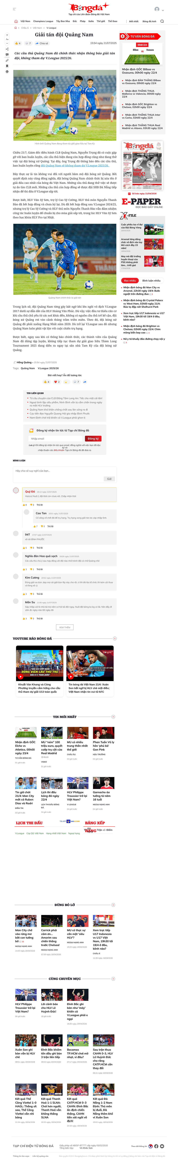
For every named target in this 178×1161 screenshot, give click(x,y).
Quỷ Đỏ (30, 491)
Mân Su (30, 602)
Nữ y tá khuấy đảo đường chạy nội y (144, 340)
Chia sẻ (44, 43)
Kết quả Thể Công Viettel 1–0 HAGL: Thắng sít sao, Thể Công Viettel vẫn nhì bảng (26, 1108)
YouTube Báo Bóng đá (32, 638)
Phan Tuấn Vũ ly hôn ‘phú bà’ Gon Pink (103, 745)
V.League (19, 833)
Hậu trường (99, 754)
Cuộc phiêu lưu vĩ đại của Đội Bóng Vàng (132, 226)
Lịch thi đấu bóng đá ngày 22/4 (50, 795)
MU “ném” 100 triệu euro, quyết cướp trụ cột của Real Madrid (51, 749)
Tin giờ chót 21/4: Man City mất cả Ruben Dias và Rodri (24, 797)
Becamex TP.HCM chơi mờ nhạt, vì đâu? (77, 1053)
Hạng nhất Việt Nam (56, 833)
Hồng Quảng (24, 362)
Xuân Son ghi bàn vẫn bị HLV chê (25, 1053)
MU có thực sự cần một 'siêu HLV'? (76, 933)
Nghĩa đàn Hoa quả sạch (41, 555)
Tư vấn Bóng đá (23, 758)
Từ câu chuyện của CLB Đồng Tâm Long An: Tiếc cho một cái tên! (66, 398)
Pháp (82, 21)
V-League (51, 27)
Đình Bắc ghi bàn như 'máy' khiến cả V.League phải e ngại (77, 1011)
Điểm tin (19, 808)
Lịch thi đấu (29, 822)
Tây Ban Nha (63, 21)
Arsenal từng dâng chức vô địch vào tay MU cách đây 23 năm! (131, 243)
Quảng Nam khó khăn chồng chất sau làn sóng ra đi (59, 409)
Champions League (43, 21)
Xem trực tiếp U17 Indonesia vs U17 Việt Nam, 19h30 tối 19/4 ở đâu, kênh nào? (103, 939)
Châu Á (25, 27)
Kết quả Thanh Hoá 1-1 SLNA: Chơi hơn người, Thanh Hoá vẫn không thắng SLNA (51, 1108)
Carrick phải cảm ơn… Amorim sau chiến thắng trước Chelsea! (50, 937)
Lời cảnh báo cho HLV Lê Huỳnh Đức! (49, 1007)
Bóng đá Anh (149, 21)
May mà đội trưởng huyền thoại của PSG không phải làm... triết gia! (131, 260)
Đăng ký (93, 438)
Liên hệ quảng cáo (40, 1156)
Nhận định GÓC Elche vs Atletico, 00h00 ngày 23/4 (25, 747)
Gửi (109, 478)
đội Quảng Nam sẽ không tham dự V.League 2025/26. (75, 165)
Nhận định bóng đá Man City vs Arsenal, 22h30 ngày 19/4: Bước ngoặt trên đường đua (141, 291)
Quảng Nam (28, 368)
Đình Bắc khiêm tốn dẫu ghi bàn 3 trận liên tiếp (51, 1053)
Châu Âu (71, 754)
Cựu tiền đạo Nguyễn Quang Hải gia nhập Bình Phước (60, 413)
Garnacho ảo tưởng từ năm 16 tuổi (102, 795)
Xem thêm (64, 627)
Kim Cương (32, 577)
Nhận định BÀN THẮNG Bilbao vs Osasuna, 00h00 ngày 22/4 (141, 82)
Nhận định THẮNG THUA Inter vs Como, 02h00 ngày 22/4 (141, 116)
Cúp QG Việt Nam (35, 833)
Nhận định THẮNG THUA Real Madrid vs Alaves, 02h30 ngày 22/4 (142, 127)
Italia (91, 21)
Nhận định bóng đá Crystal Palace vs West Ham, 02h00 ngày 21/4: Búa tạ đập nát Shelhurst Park (143, 303)
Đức (75, 21)
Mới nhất (133, 21)
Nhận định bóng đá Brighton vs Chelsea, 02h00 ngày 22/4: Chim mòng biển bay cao (142, 329)
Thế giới (101, 21)
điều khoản (59, 449)
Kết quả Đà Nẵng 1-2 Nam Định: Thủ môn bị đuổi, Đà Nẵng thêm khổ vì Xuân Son (103, 1108)
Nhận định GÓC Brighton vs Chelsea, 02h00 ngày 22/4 (139, 106)
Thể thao (112, 21)
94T (27, 534)
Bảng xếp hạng (95, 823)
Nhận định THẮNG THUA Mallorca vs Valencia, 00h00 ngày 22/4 (141, 93)
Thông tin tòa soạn (21, 1156)
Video (44, 761)
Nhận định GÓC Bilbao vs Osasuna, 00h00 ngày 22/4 (139, 71)
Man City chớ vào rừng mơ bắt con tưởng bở (24, 935)
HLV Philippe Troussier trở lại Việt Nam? (77, 795)
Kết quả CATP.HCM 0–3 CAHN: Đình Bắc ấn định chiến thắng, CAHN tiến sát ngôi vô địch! (77, 1109)
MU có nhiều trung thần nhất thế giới (77, 745)
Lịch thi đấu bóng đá (50, 805)
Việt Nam (25, 21)
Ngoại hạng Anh (101, 804)
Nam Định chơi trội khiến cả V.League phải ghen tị (57, 417)
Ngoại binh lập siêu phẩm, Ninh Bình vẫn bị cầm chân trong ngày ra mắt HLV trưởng (66, 404)
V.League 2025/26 (48, 368)
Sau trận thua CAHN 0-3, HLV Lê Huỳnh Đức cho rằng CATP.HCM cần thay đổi (103, 1058)
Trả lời (40, 504)
